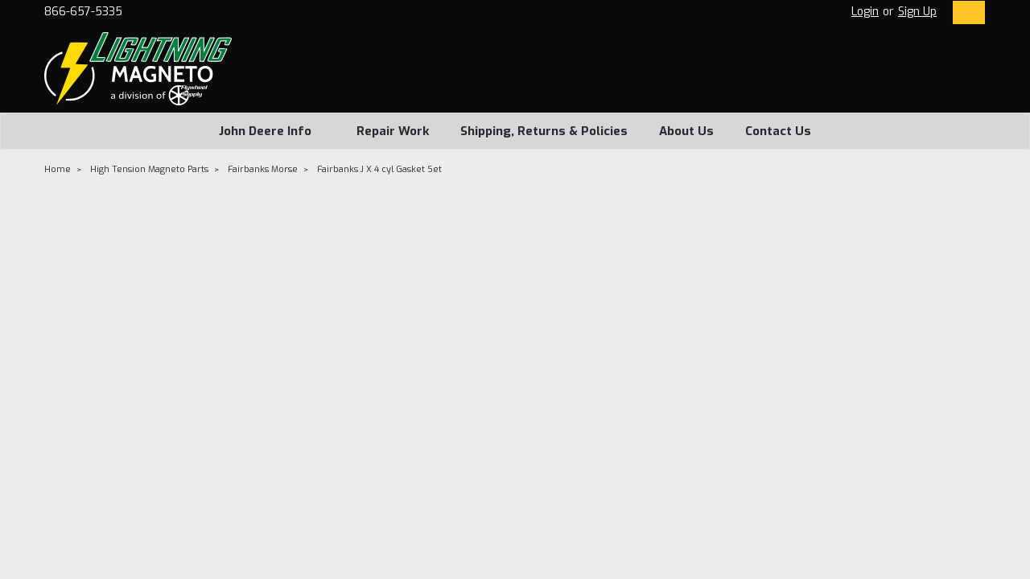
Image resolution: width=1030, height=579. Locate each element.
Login (865, 11)
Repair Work (392, 131)
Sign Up (917, 11)
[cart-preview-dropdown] (965, 12)
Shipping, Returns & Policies (544, 131)
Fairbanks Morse (263, 169)
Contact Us (778, 131)
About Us (686, 131)
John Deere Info (272, 131)
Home (57, 169)
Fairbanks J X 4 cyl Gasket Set (379, 169)
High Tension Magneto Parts (149, 169)
